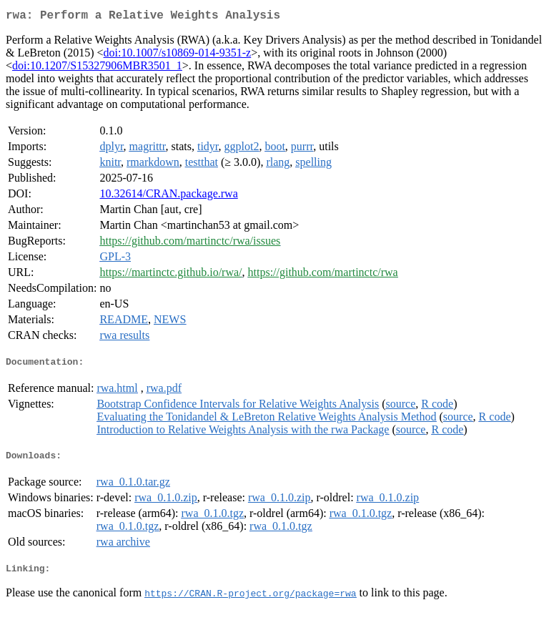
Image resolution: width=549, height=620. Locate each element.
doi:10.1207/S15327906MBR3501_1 (97, 68)
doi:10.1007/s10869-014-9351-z (178, 55)
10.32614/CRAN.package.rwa (168, 196)
